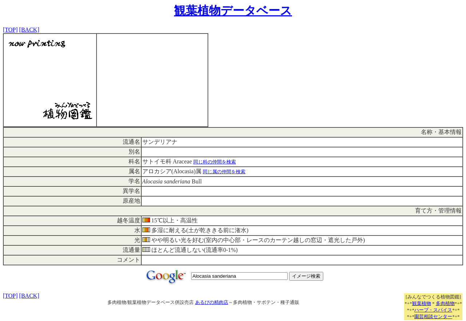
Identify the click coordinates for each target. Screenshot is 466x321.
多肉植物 (445, 303)
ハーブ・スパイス (433, 310)
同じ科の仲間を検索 (214, 162)
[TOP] (10, 30)
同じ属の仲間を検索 (224, 171)
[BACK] (29, 30)
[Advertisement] (152, 80)
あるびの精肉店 (211, 302)
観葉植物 (421, 303)
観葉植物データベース (233, 10)
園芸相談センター (433, 316)
